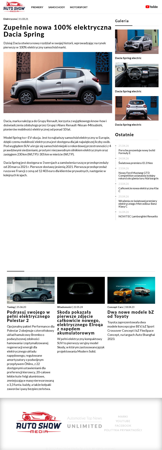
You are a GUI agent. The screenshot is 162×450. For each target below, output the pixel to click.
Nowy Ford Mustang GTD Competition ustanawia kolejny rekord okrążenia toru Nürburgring (139, 175)
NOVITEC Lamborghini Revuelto (138, 216)
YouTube (123, 421)
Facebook (123, 425)
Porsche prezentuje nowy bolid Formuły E (137, 151)
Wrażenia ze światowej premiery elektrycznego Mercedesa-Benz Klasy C (138, 203)
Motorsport (79, 7)
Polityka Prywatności (123, 430)
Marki (123, 416)
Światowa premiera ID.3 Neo (136, 162)
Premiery (37, 7)
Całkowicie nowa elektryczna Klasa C (140, 189)
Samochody (56, 7)
